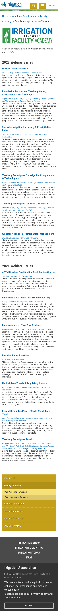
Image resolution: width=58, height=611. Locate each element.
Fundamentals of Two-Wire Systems (21, 325)
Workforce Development (24, 16)
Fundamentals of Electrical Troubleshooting (26, 297)
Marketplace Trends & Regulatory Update (24, 383)
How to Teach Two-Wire (15, 68)
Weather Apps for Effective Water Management (28, 233)
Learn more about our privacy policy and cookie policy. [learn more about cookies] (29, 596)
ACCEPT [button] (28, 605)
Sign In (51, 5)
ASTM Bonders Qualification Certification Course (28, 272)
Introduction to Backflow (15, 355)
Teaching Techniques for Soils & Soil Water (25, 203)
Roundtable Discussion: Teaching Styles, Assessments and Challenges (24, 93)
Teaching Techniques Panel (17, 439)
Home (5, 16)
